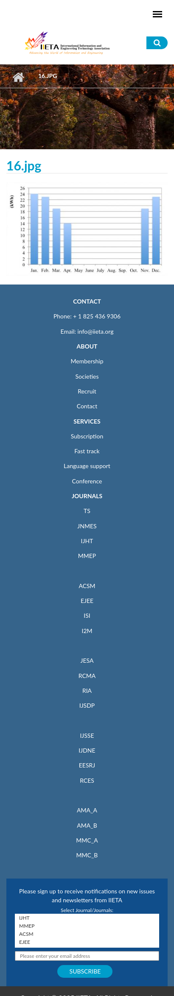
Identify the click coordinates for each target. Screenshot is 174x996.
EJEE (87, 600)
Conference (87, 481)
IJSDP (87, 705)
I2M (86, 630)
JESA (87, 660)
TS (87, 510)
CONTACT (87, 301)
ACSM (87, 585)
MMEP (87, 555)
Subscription (87, 436)
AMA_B (87, 825)
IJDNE (87, 750)
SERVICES (86, 421)
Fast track (86, 451)
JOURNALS (87, 495)
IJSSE (87, 735)
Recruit (87, 391)
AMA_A (87, 810)
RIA (87, 690)
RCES (87, 780)
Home (18, 77)
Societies (87, 376)
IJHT (87, 540)
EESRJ (87, 765)
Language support (87, 465)
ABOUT (86, 346)
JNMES (86, 526)
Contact (87, 406)
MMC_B (87, 855)
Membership (86, 361)
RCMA (87, 675)
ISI (87, 615)
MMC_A (87, 840)
